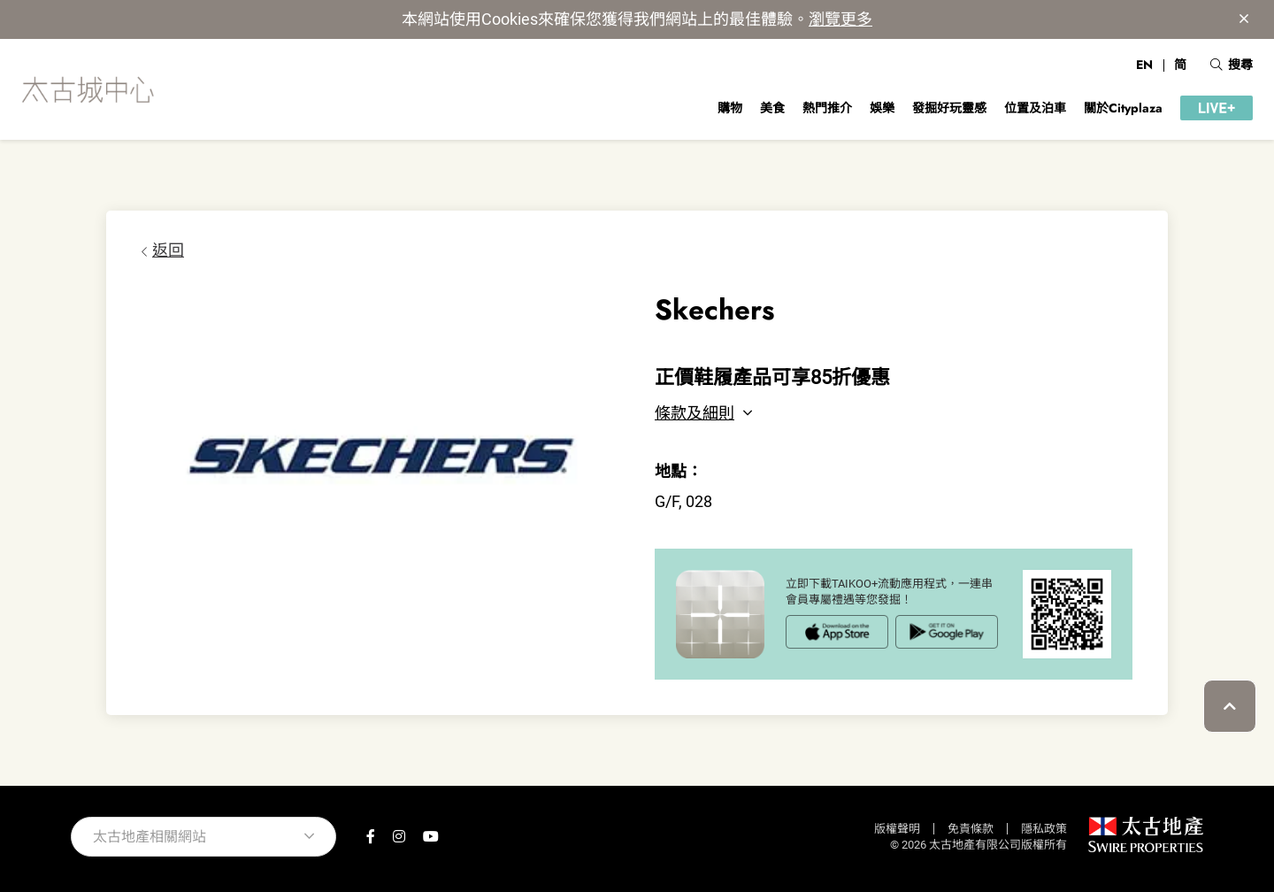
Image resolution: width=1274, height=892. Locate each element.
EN (1144, 64)
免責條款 (971, 828)
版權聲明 (897, 828)
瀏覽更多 (840, 19)
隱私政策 (1044, 828)
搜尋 (1231, 64)
